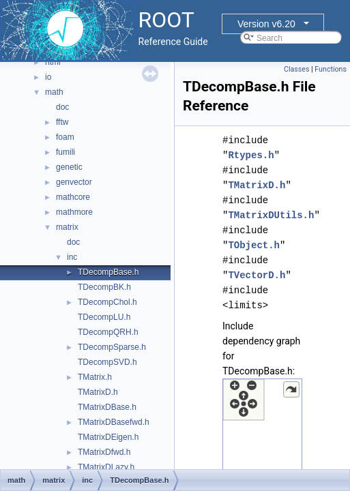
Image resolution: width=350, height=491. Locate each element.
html (53, 62)
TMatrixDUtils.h (271, 215)
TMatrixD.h (98, 392)
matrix (67, 227)
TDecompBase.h (108, 272)
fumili (65, 152)
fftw (62, 122)
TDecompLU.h (104, 317)
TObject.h (254, 245)
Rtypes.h (251, 155)
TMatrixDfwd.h (104, 452)
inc (72, 257)
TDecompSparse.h (112, 347)
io (48, 77)
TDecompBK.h (104, 287)
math (54, 92)
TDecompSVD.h (107, 362)
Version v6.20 (266, 23)
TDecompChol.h (107, 302)
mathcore (73, 197)
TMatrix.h (95, 377)
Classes (296, 69)
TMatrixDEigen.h (108, 437)
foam (65, 137)
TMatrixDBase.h (107, 407)
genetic (69, 167)
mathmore (74, 212)
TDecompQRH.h (108, 332)
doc (62, 107)
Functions (331, 69)
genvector (74, 182)
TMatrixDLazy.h (106, 467)
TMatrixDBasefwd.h (113, 422)
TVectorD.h (256, 275)
